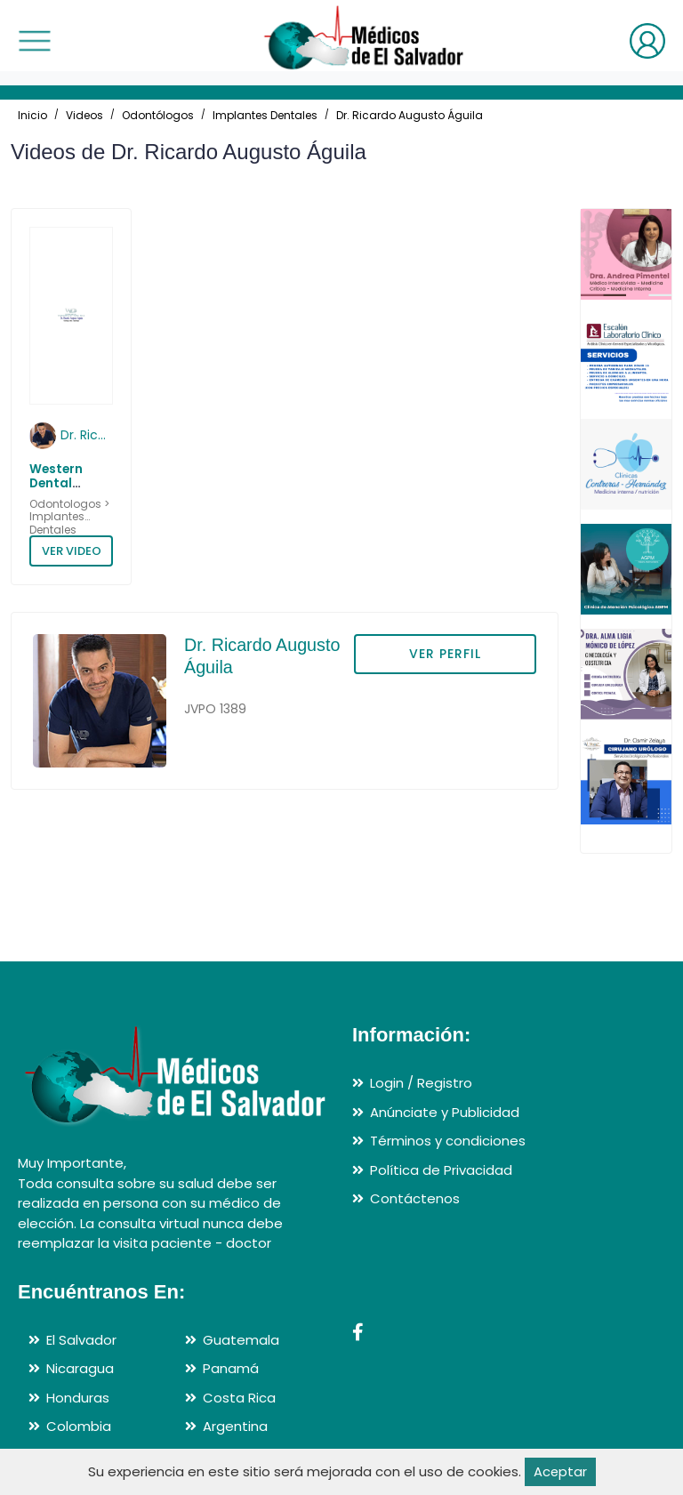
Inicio (32, 115)
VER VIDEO (71, 551)
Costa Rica (239, 1397)
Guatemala (241, 1339)
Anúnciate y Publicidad (444, 1112)
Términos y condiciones (448, 1140)
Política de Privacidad (441, 1170)
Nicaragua (80, 1368)
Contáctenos (415, 1198)
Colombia (78, 1426)
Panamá (231, 1368)
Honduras (77, 1397)
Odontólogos (158, 115)
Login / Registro (421, 1082)
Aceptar (560, 1471)
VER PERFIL (445, 654)
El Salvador (81, 1339)
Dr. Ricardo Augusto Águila (409, 115)
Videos (84, 115)
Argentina (235, 1426)
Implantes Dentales (265, 115)
